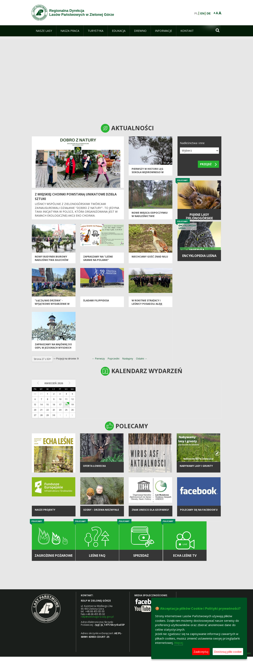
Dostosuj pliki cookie (228, 652)
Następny (127, 358)
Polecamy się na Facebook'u (199, 509)
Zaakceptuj (201, 652)
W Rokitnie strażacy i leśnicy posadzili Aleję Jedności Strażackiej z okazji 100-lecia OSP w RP (148, 305)
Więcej (178, 643)
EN (202, 13)
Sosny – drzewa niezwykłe (101, 509)
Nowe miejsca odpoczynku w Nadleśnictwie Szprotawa (150, 216)
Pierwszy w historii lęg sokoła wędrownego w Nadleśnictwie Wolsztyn (149, 172)
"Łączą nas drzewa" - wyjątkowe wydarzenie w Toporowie (52, 304)
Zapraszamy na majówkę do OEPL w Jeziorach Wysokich (53, 346)
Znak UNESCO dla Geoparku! (150, 509)
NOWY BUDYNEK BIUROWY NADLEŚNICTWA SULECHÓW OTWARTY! (51, 260)
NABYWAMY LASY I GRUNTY (196, 466)
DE (209, 13)
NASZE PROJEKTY (45, 509)
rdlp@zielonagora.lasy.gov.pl (97, 616)
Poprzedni (113, 358)
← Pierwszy (98, 358)
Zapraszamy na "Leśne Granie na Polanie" (98, 258)
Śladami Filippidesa (96, 300)
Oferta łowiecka (94, 466)
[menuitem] (44, 30)
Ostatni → (141, 358)
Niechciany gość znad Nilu (150, 256)
